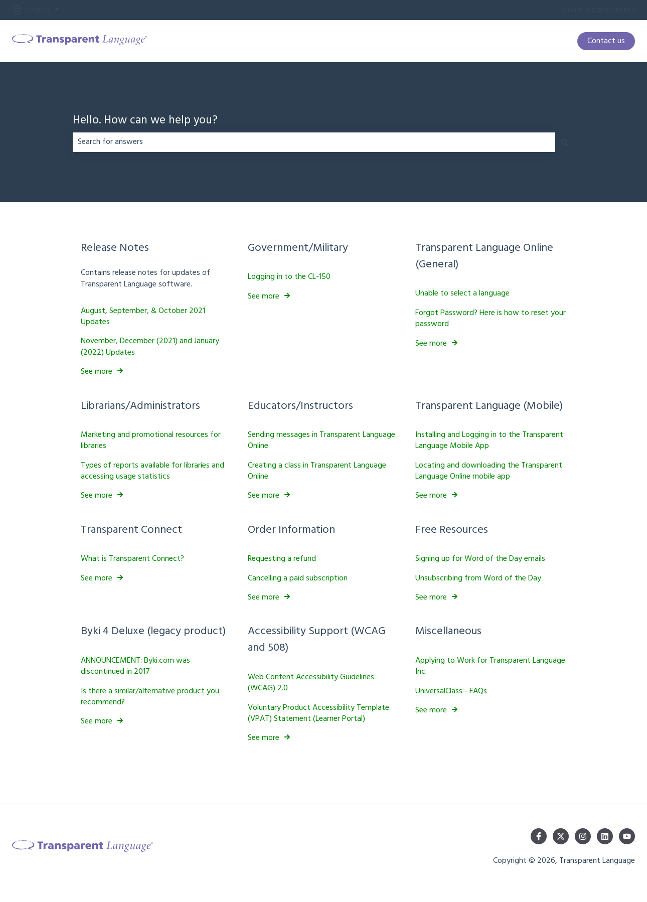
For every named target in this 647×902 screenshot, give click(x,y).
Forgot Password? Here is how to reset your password (490, 319)
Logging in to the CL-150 (289, 276)
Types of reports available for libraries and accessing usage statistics (152, 471)
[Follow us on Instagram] (583, 836)
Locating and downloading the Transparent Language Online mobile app (488, 471)
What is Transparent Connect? (132, 558)
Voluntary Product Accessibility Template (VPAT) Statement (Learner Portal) (318, 713)
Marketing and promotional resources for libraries (151, 440)
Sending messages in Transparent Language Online (321, 440)
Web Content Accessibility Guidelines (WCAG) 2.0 (311, 683)
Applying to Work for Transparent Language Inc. (490, 666)
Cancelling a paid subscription (298, 577)
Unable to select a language (462, 293)
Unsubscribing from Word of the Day (478, 577)
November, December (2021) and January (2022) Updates (150, 347)
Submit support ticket (597, 10)
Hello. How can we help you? (145, 121)
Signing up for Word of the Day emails (480, 558)
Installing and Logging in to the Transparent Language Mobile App (489, 440)
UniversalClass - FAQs (451, 690)
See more (96, 371)
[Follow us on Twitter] (561, 836)
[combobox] (314, 142)
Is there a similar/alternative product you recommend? (150, 696)
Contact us (606, 41)
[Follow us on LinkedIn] (605, 836)
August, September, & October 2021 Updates (143, 316)
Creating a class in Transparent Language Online (317, 471)
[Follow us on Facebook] (539, 836)
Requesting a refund (282, 558)
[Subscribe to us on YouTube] (627, 836)
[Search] (564, 142)
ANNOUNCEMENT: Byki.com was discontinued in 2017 (135, 666)
